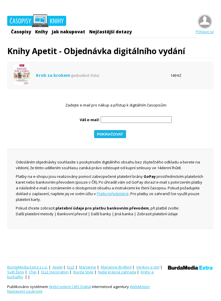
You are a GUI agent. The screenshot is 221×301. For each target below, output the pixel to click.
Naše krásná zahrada (117, 272)
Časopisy (21, 32)
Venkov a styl (147, 267)
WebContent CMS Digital (70, 286)
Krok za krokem (53, 75)
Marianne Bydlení (116, 267)
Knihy (41, 32)
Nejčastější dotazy (110, 32)
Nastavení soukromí (24, 291)
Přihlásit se (205, 29)
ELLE (71, 267)
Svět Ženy (15, 272)
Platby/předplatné (113, 193)
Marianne (87, 267)
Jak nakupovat (68, 32)
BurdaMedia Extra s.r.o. (27, 267)
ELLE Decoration (55, 272)
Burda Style (83, 272)
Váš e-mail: (90, 119)
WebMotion (140, 286)
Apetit (57, 267)
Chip (33, 272)
